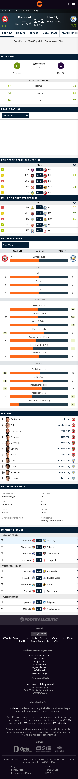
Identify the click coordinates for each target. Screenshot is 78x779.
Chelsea (27, 553)
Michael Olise (38, 638)
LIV (49, 230)
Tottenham (52, 591)
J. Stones (14, 478)
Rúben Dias (16, 472)
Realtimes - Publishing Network (40, 684)
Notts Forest (25, 560)
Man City (52, 17)
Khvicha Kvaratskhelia (40, 641)
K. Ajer (13, 454)
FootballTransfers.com (39, 655)
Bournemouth (53, 553)
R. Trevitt (14, 425)
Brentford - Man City (29, 10)
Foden (50, 21)
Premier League (8, 496)
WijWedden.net (39, 667)
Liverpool (51, 560)
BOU (27, 175)
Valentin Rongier (53, 638)
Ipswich (27, 602)
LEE (28, 192)
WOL (50, 186)
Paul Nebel (23, 641)
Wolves (50, 584)
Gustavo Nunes (17, 419)
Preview (7, 33)
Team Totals (8, 245)
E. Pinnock (15, 442)
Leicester (26, 577)
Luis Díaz (55, 641)
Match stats (50, 33)
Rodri (13, 460)
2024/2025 (12, 10)
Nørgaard (20, 24)
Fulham (50, 547)
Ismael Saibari (68, 638)
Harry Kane (25, 638)
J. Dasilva (14, 448)
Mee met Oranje (39, 673)
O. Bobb (14, 466)
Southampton (53, 608)
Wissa (23, 21)
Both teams (8, 115)
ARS (27, 224)
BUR (27, 169)
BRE (49, 175)
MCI (49, 207)
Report (34, 33)
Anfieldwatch (39, 670)
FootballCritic (13, 708)
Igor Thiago (16, 431)
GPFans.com (39, 658)
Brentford (24, 17)
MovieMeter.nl (39, 664)
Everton (27, 571)
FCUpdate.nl (39, 661)
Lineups (20, 33)
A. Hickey (15, 437)
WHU (27, 213)
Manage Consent (39, 633)
